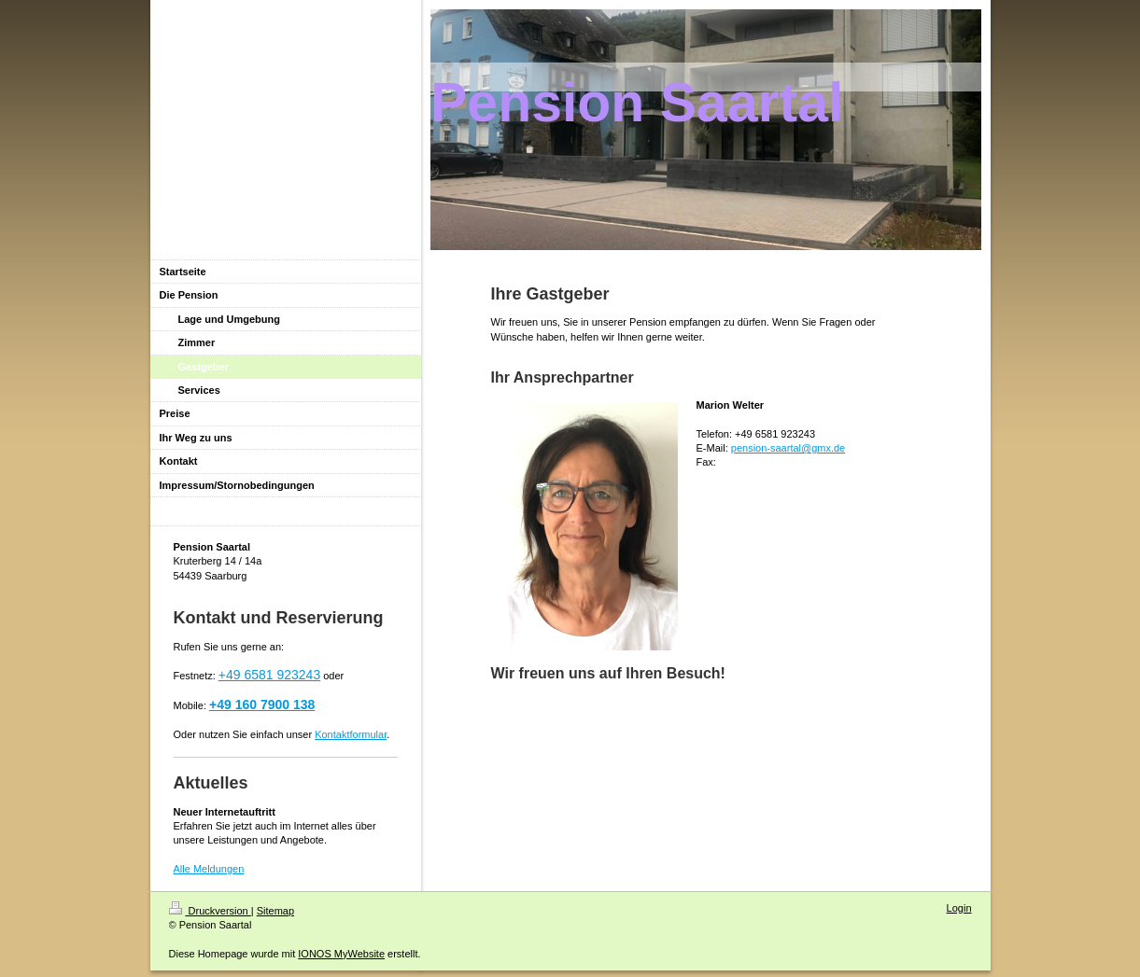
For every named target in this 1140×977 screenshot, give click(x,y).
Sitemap (275, 910)
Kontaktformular (351, 734)
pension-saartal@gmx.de (788, 448)
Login (959, 908)
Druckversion (210, 910)
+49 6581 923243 (269, 674)
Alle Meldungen (209, 868)
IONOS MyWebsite (341, 953)
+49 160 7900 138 (262, 704)
